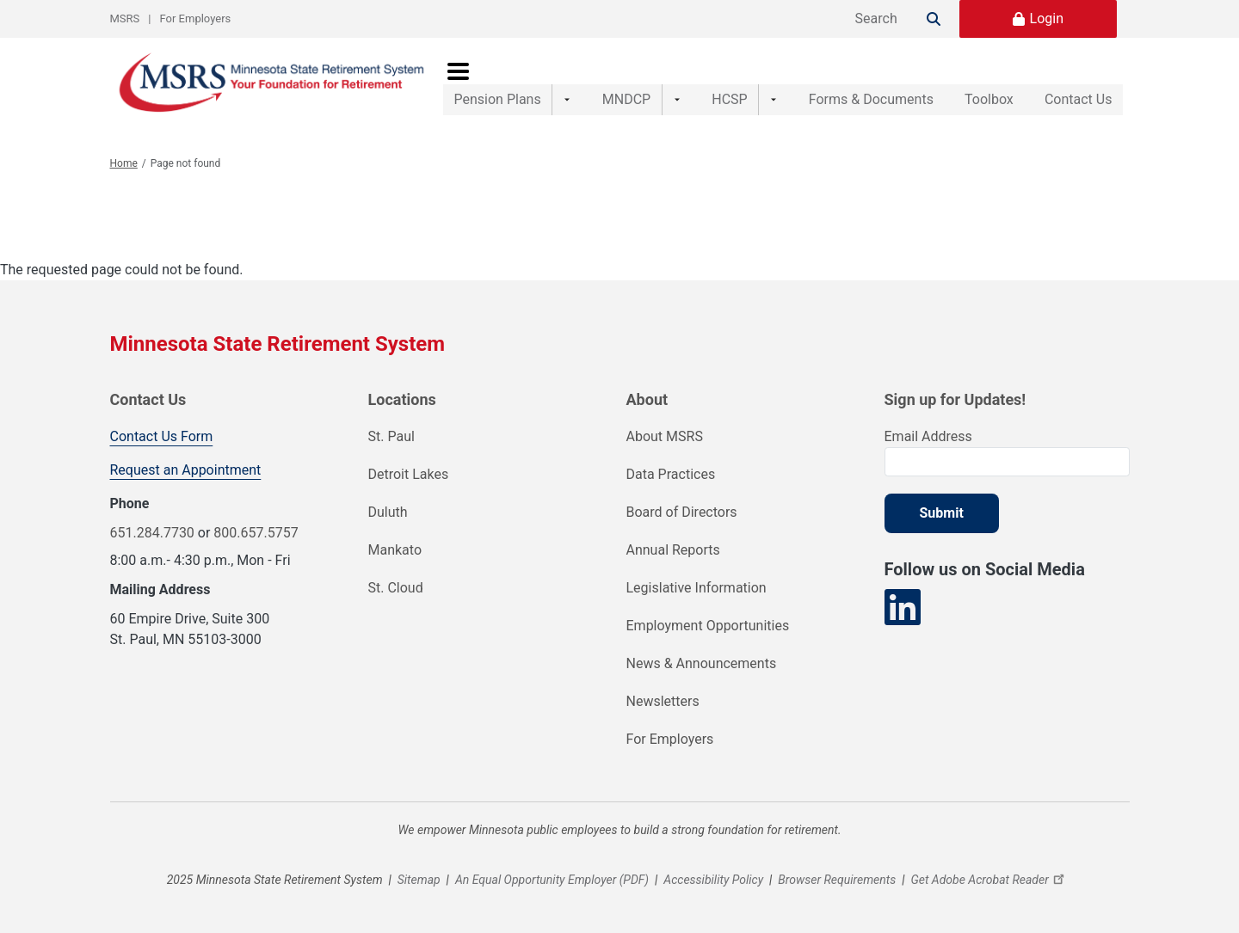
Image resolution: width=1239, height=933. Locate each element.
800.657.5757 (255, 533)
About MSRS (664, 436)
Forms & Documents (835, 82)
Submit (942, 513)
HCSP (705, 82)
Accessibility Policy (713, 880)
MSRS (125, 18)
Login (1046, 18)
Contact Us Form (161, 436)
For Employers (195, 18)
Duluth (388, 512)
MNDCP (614, 82)
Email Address (928, 436)
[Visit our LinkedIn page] (903, 607)
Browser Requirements (837, 880)
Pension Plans (497, 82)
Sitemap (419, 880)
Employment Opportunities (708, 625)
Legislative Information (696, 588)
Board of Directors (681, 512)
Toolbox (971, 82)
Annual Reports (673, 550)
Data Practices (671, 474)
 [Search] (933, 19)
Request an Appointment (186, 470)
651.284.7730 (152, 533)
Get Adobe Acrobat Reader (989, 880)
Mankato (395, 550)
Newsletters (663, 701)
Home (124, 163)
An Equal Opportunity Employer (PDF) (552, 880)
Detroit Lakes (408, 474)
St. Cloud (395, 588)
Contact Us (1079, 82)
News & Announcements (701, 663)
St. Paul (391, 436)
